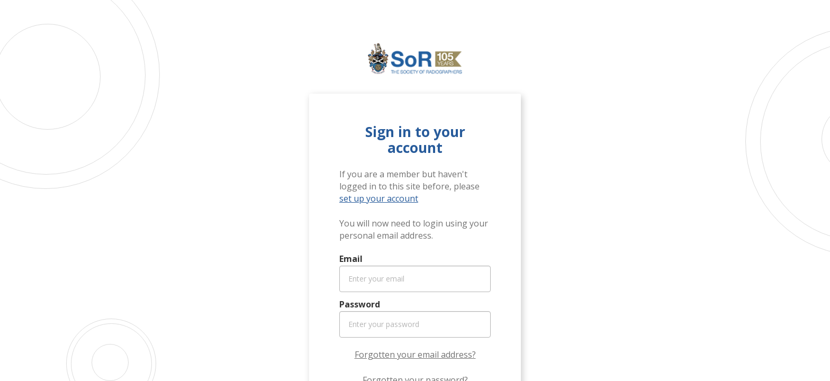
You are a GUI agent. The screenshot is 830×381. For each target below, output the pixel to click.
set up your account (378, 198)
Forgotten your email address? (415, 354)
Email (351, 259)
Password (359, 304)
